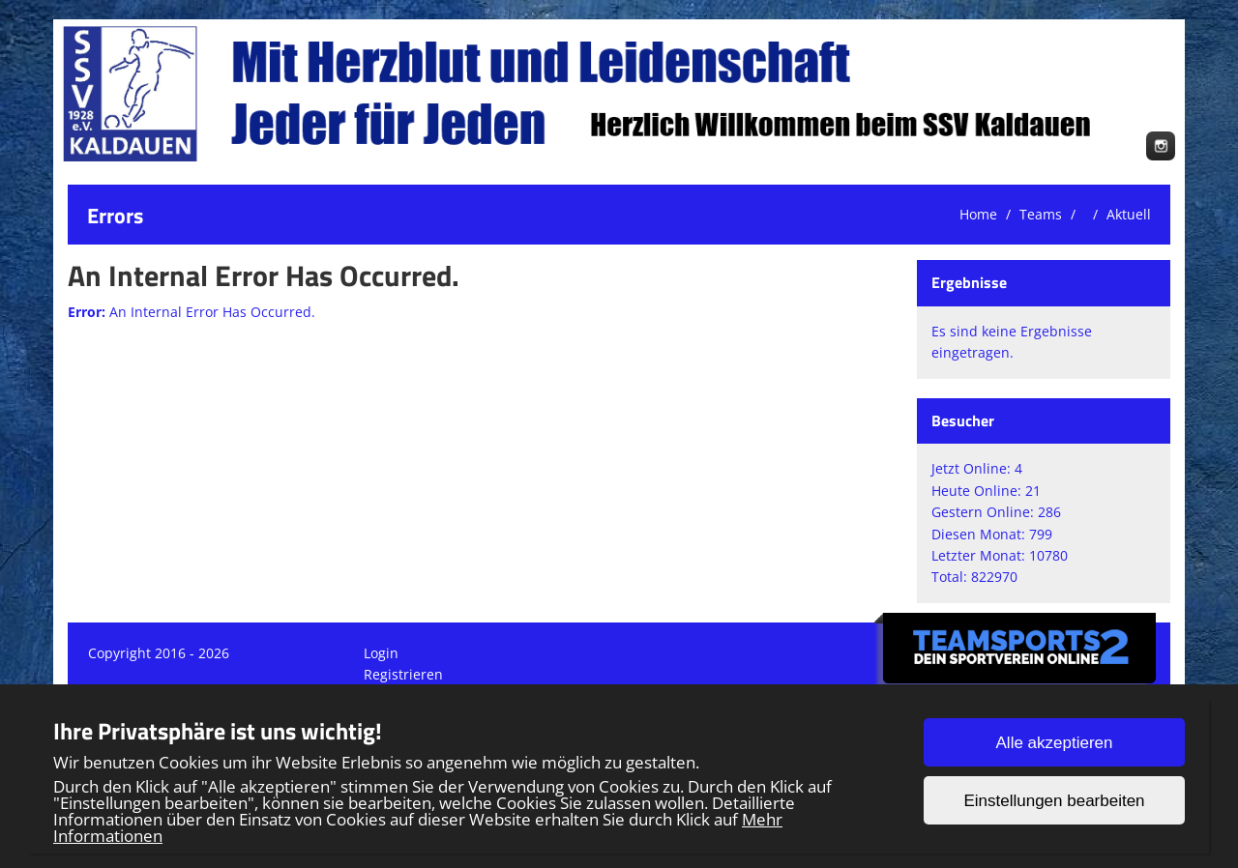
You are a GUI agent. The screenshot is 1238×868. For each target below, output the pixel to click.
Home (978, 214)
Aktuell (1128, 214)
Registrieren (403, 674)
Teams (1040, 214)
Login (381, 653)
